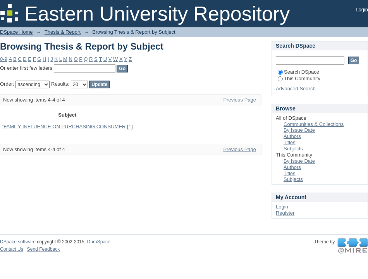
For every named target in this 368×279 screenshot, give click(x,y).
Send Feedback (43, 249)
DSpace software (18, 242)
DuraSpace (98, 242)
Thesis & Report (63, 32)
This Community (299, 78)
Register (285, 213)
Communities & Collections (314, 124)
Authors (292, 136)
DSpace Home (16, 32)
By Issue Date (299, 130)
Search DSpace (298, 72)
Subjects (293, 149)
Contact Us (11, 249)
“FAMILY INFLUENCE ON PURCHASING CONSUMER (64, 126)
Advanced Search (296, 88)
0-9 (3, 59)
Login (362, 9)
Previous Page (239, 100)
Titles (290, 142)
